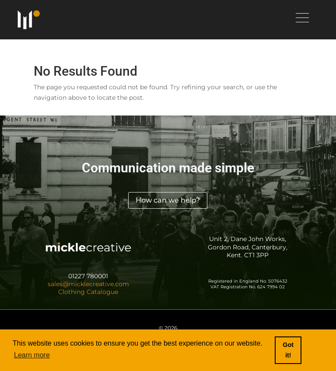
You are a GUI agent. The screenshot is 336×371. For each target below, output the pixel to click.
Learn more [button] (32, 355)
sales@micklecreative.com (88, 284)
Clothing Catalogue (88, 292)
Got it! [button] (288, 350)
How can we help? (168, 200)
